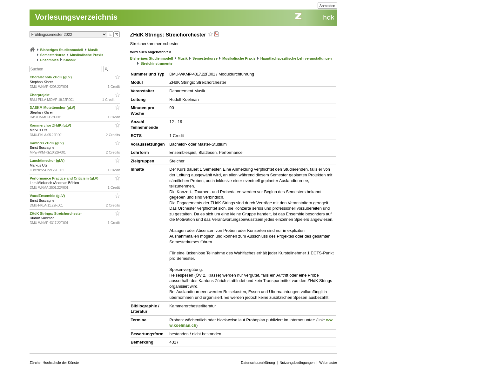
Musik (93, 50)
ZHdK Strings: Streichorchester (56, 213)
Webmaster (328, 362)
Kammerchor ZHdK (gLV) (51, 125)
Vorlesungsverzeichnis (76, 17)
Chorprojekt (40, 95)
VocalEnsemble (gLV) (48, 196)
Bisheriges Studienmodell (61, 50)
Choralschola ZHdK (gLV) (51, 77)
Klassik (70, 60)
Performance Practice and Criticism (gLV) (64, 178)
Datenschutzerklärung (258, 362)
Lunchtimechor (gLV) (47, 160)
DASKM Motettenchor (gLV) (53, 107)
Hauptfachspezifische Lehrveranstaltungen (296, 58)
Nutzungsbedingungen (296, 362)
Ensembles (49, 60)
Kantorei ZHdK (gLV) (47, 143)
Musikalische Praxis (86, 55)
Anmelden (327, 6)
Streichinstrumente (156, 63)
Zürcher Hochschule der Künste (54, 362)
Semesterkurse (52, 55)
